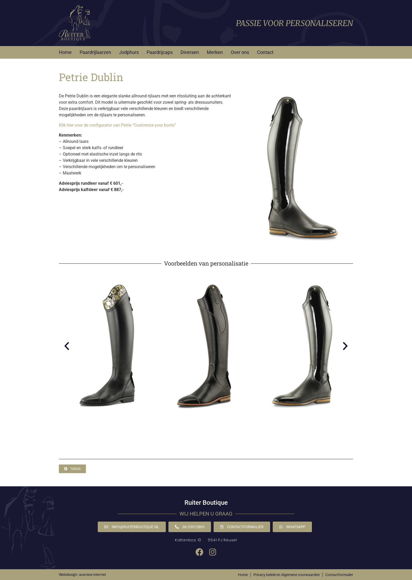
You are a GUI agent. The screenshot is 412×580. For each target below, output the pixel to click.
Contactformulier (339, 575)
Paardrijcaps (160, 52)
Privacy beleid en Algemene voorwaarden (286, 575)
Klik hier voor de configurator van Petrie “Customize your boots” (117, 125)
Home (65, 52)
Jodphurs (129, 52)
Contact (265, 52)
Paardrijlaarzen (95, 52)
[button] (66, 346)
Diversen (190, 52)
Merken (215, 52)
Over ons (240, 52)
